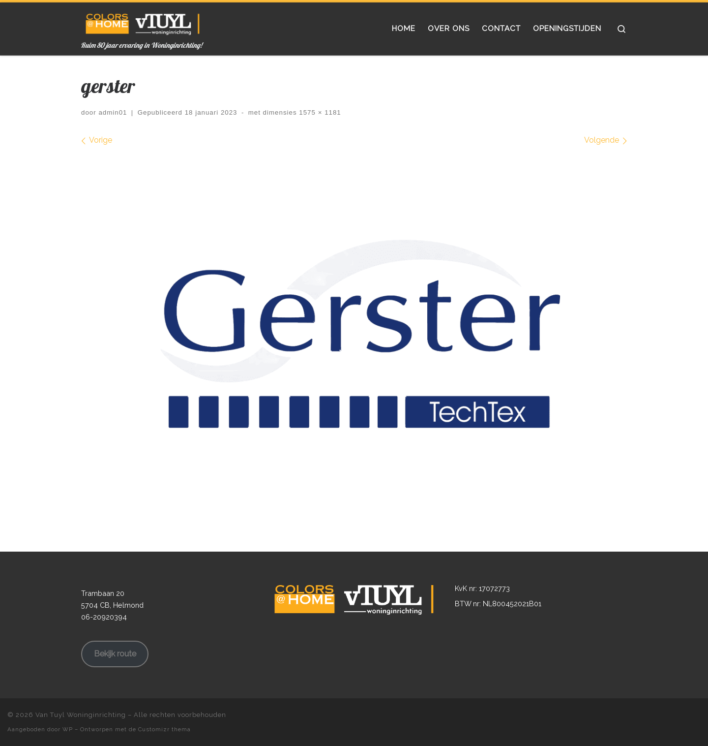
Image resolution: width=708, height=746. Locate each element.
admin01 (112, 112)
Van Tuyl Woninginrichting (80, 714)
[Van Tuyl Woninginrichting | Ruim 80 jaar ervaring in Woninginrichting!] (142, 21)
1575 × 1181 (319, 112)
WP (67, 729)
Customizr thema (164, 729)
